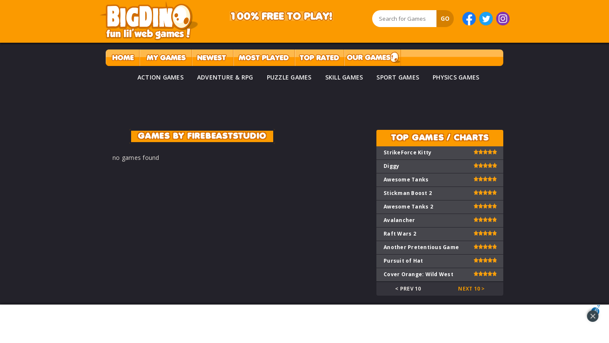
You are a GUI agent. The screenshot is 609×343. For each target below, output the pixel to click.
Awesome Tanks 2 (408, 206)
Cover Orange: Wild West (418, 274)
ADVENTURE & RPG (225, 77)
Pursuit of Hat (403, 260)
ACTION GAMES (160, 77)
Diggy (391, 166)
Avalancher (399, 220)
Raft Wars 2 (400, 233)
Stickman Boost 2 (408, 193)
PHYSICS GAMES (456, 77)
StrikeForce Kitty (407, 152)
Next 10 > (471, 288)
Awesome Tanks (406, 179)
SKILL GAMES (344, 77)
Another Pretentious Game (421, 247)
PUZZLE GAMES (289, 77)
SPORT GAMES (397, 77)
